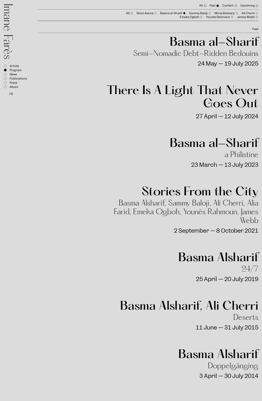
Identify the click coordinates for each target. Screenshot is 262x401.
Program (16, 70)
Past (213, 5)
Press (13, 82)
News (13, 74)
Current (228, 5)
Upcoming (247, 5)
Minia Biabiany (225, 13)
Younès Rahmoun (218, 17)
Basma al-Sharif (171, 13)
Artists (14, 66)
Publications (18, 78)
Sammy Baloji (198, 13)
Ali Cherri (248, 13)
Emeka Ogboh (189, 17)
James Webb (246, 17)
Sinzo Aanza (144, 13)
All (201, 5)
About (14, 87)
